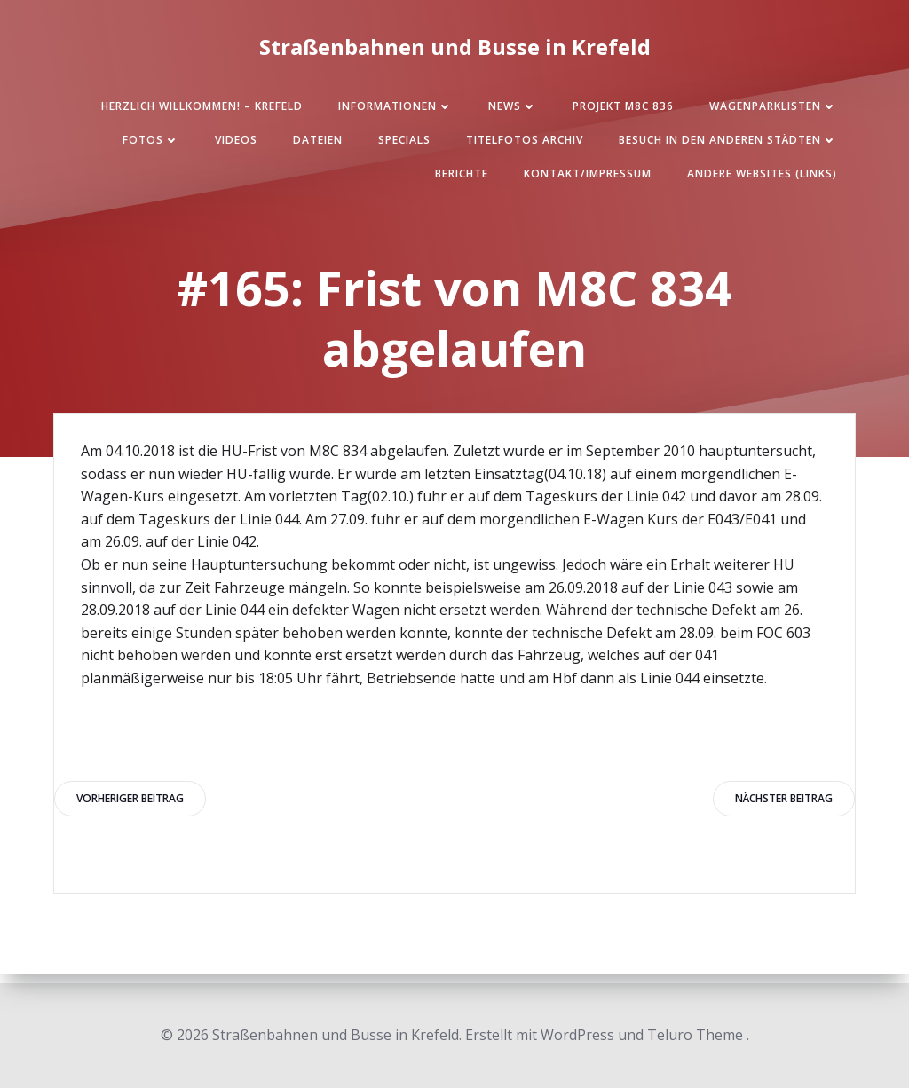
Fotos (151, 139)
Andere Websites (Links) (762, 173)
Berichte (461, 173)
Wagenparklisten (773, 106)
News (512, 106)
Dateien (318, 139)
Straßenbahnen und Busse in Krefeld (455, 46)
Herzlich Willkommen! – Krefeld (202, 106)
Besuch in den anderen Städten (728, 139)
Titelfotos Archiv (524, 139)
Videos (236, 139)
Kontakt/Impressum (588, 173)
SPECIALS (404, 139)
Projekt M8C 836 (623, 106)
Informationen (395, 106)
